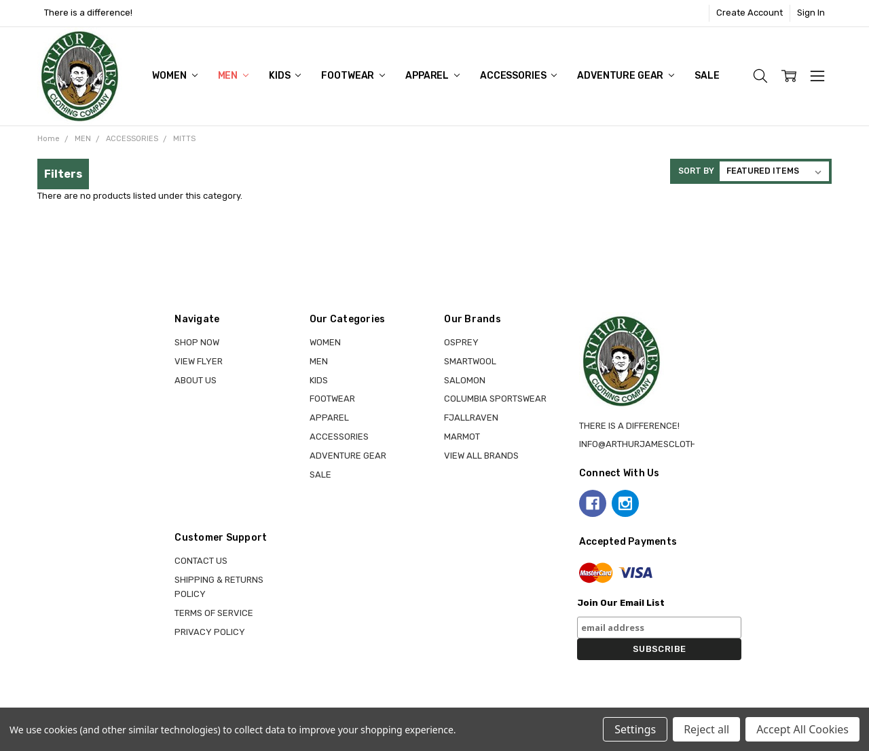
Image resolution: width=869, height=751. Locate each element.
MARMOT (462, 436)
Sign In (811, 12)
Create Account (749, 12)
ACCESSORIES (518, 75)
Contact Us (200, 561)
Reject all (706, 729)
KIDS (285, 75)
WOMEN (174, 75)
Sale (707, 75)
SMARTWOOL (470, 361)
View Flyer (198, 361)
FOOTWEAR (353, 75)
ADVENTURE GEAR (625, 75)
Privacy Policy (209, 632)
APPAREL (432, 75)
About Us (195, 380)
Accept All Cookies (802, 729)
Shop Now (196, 342)
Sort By (696, 171)
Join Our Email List (621, 603)
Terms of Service (213, 613)
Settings (635, 729)
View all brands (481, 455)
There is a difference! (88, 12)
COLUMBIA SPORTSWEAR (495, 398)
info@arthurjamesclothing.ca (652, 444)
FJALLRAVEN (471, 417)
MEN (233, 75)
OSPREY (461, 342)
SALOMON (464, 380)
